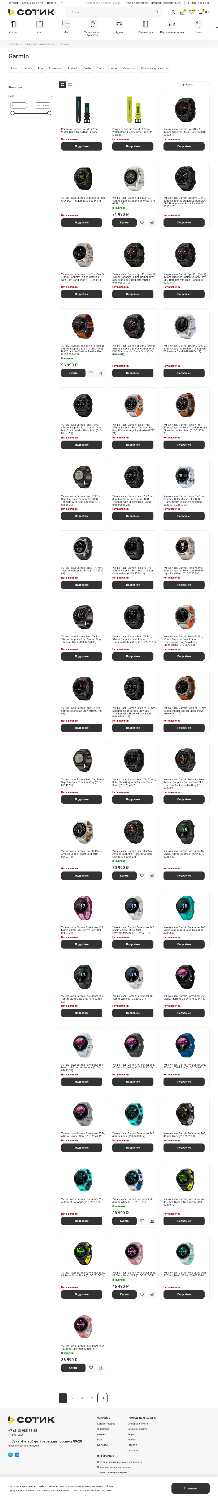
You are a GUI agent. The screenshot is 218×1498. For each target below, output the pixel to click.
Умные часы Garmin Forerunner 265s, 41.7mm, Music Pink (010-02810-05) (134, 1274)
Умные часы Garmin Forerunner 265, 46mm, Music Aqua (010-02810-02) (82, 1201)
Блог (99, 1440)
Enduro (28, 68)
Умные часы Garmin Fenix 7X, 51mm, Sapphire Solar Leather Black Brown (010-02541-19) (185, 711)
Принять (190, 1488)
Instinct (72, 68)
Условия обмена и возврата (112, 1472)
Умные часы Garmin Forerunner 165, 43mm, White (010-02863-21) (133, 998)
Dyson (204, 32)
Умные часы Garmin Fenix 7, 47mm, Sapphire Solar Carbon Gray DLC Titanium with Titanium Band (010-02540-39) (82, 501)
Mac (68, 32)
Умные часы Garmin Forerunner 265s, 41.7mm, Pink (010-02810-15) (83, 1348)
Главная (13, 44)
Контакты (102, 1445)
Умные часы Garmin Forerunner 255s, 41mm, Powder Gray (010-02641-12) (83, 1135)
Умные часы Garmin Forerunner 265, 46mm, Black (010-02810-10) (185, 1135)
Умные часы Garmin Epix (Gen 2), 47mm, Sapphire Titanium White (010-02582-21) (134, 201)
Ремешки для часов (154, 68)
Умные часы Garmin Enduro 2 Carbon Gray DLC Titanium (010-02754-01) (83, 200)
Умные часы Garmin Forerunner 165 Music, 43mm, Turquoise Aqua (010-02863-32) (184, 930)
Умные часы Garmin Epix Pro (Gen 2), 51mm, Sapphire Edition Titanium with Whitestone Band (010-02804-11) (185, 348)
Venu (114, 68)
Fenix (14, 68)
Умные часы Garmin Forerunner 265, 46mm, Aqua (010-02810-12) (133, 1135)
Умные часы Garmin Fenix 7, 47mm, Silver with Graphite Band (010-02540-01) (82, 571)
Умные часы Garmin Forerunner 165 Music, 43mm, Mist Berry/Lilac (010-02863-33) (82, 930)
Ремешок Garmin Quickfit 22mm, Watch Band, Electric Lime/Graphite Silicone (132, 132)
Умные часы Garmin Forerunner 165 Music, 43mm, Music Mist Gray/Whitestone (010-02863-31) (133, 930)
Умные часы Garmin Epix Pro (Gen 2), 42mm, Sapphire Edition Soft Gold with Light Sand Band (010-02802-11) (82, 277)
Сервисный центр (32, 2)
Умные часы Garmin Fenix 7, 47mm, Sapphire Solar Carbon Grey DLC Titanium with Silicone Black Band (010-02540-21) (133, 501)
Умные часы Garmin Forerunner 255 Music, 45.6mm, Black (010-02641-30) (185, 998)
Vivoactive (129, 68)
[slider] (12, 113)
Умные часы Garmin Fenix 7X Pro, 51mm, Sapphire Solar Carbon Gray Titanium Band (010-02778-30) (81, 639)
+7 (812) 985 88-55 (199, 2)
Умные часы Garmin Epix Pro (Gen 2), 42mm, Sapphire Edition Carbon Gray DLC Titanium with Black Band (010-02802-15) (185, 202)
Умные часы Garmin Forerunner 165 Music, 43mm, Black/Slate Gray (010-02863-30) (184, 854)
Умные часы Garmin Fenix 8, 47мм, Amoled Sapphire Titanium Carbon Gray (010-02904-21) (132, 854)
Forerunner (55, 68)
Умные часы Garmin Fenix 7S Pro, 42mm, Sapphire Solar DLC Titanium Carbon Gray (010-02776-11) (133, 571)
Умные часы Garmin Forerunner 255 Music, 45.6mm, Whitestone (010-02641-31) (82, 1068)
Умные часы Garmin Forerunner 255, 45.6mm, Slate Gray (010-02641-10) (133, 1066)
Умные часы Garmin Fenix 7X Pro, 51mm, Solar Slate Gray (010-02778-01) (81, 711)
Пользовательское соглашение (114, 1467)
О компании (103, 1429)
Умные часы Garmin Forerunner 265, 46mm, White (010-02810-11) (133, 1201)
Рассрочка (133, 1450)
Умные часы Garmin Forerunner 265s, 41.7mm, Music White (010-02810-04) (185, 1274)
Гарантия (132, 1445)
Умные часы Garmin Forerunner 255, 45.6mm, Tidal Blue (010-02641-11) (185, 1066)
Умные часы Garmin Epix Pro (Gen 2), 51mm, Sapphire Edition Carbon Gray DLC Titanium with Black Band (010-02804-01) (133, 350)
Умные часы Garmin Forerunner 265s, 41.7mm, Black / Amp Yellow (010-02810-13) (185, 1202)
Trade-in (51, 2)
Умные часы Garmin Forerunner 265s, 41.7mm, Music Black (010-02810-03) (83, 1274)
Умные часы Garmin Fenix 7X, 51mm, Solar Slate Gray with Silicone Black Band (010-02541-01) (134, 782)
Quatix (87, 68)
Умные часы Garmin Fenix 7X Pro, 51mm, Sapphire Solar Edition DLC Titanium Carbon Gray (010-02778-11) (134, 639)
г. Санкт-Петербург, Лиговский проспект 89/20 (153, 2)
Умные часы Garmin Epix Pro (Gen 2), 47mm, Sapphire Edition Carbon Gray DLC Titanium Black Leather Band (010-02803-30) (133, 279)
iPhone (14, 32)
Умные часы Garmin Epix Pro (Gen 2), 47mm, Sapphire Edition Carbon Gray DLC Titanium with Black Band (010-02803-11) (185, 279)
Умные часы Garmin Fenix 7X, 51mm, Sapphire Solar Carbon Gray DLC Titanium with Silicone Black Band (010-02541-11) (134, 712)
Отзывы (101, 1434)
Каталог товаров (106, 1424)
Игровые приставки (177, 32)
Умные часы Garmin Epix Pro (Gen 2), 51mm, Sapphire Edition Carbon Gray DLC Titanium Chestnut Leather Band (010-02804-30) (82, 350)
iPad (41, 32)
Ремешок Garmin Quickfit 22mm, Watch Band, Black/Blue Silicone (80, 131)
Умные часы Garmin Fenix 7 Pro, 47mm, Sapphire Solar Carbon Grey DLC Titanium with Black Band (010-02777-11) (81, 429)
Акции (131, 1434)
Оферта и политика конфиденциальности (119, 1462)
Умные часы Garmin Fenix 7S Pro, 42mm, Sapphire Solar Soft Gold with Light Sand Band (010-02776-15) (184, 571)
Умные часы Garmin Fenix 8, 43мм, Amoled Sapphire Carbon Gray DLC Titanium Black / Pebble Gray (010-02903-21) (184, 784)
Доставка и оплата (138, 1424)
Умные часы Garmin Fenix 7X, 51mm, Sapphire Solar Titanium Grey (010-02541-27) (82, 782)
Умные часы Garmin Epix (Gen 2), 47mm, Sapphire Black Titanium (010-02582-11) (185, 132)
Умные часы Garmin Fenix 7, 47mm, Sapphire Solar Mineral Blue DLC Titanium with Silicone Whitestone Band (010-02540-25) (184, 501)
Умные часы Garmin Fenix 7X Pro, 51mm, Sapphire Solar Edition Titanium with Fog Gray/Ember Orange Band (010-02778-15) (183, 641)
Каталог (13, 2)
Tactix (100, 68)
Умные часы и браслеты (95, 34)
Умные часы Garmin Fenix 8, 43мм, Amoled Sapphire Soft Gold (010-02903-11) (81, 854)
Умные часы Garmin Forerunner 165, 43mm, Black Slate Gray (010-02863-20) (82, 999)
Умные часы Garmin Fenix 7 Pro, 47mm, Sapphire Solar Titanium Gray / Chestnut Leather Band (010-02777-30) (185, 429)
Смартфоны (150, 32)
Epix (40, 68)
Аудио (122, 32)
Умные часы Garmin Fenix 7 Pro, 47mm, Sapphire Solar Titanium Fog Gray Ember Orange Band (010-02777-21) (133, 429)
